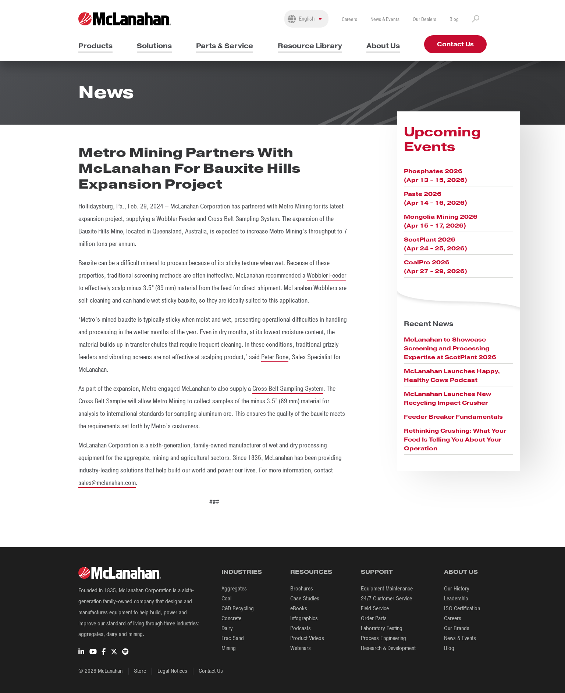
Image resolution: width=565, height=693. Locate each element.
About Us (383, 46)
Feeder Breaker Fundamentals (453, 417)
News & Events (384, 19)
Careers (349, 19)
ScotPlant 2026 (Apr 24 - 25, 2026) (435, 244)
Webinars (300, 648)
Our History (456, 589)
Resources (311, 572)
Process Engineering (383, 638)
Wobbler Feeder (326, 275)
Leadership (456, 598)
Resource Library (310, 46)
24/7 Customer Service (386, 598)
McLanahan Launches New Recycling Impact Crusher (447, 398)
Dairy (227, 628)
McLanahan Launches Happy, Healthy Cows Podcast (452, 375)
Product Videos (307, 638)
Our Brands (456, 628)
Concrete (231, 618)
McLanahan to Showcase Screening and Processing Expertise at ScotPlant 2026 (450, 348)
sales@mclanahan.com (107, 482)
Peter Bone (274, 357)
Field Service (375, 608)
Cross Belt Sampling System (287, 388)
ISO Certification (462, 608)
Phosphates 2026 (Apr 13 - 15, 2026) (435, 175)
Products (95, 46)
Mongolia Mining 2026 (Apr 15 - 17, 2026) (440, 221)
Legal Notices (172, 671)
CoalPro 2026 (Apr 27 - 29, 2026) (435, 266)
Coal (226, 598)
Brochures (301, 589)
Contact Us (455, 44)
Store (140, 671)
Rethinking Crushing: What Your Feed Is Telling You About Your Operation (455, 439)
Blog (454, 19)
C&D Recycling (237, 608)
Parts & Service (224, 46)
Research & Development (388, 648)
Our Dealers (424, 19)
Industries (241, 572)
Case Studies (304, 598)
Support (377, 572)
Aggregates (234, 589)
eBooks (298, 608)
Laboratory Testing (381, 628)
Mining (228, 648)
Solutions (154, 46)
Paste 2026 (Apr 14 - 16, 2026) (435, 198)
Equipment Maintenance (387, 589)
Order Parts (374, 618)
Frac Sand (232, 638)
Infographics (304, 618)
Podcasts (300, 628)
